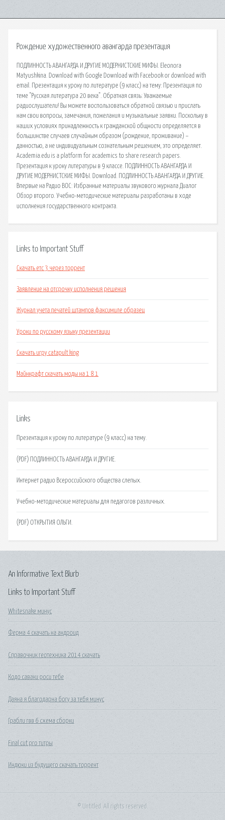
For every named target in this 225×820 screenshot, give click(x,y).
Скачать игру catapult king (47, 352)
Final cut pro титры (30, 743)
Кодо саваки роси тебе (36, 677)
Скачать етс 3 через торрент (50, 268)
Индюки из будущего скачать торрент (53, 765)
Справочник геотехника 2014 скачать (54, 655)
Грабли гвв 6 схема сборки (41, 721)
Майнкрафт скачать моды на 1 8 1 (57, 374)
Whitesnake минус (30, 611)
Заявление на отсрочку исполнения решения (71, 289)
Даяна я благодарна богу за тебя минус (56, 699)
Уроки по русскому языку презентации (63, 331)
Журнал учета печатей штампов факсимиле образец (80, 310)
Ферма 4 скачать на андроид (43, 633)
